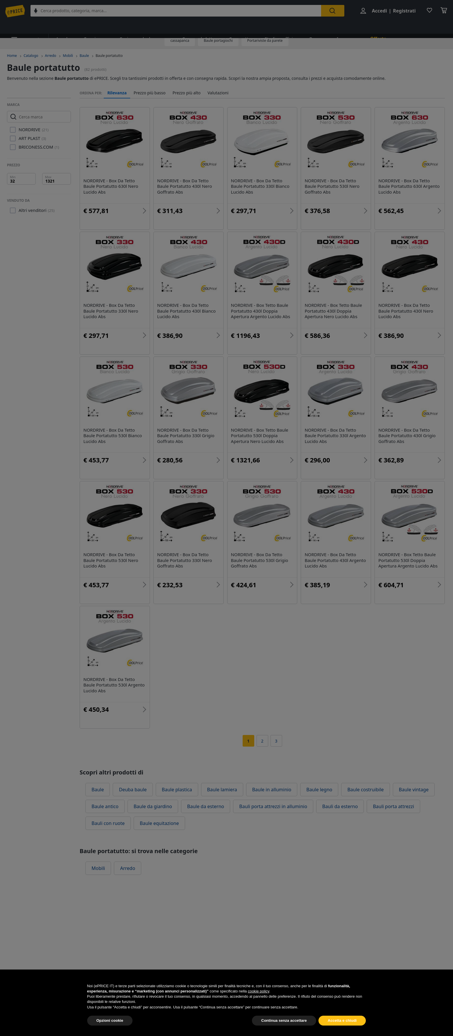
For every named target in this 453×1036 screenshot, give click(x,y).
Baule (84, 55)
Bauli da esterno (340, 806)
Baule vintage (414, 789)
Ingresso (329, 27)
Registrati (403, 11)
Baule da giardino (153, 806)
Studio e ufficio (267, 27)
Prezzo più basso (150, 93)
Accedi (378, 11)
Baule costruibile (365, 789)
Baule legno (319, 789)
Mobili (68, 55)
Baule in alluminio (271, 789)
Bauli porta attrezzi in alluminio (273, 806)
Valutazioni (217, 93)
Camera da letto (189, 27)
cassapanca (179, 40)
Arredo (60, 27)
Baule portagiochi (218, 40)
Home (12, 55)
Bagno (301, 27)
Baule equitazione (159, 823)
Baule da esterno (205, 806)
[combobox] (180, 11)
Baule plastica (177, 789)
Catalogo (31, 55)
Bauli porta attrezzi (393, 806)
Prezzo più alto (187, 93)
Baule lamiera (222, 789)
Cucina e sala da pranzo (137, 27)
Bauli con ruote (108, 823)
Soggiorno (91, 27)
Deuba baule (132, 789)
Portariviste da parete (265, 40)
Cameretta (229, 27)
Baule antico (105, 806)
